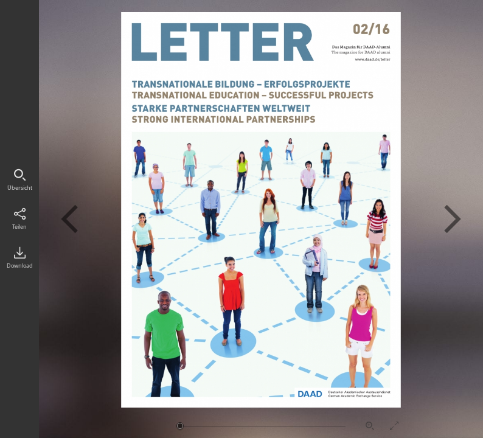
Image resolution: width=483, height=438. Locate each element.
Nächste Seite (452, 219)
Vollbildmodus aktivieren (394, 426)
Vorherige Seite (69, 219)
